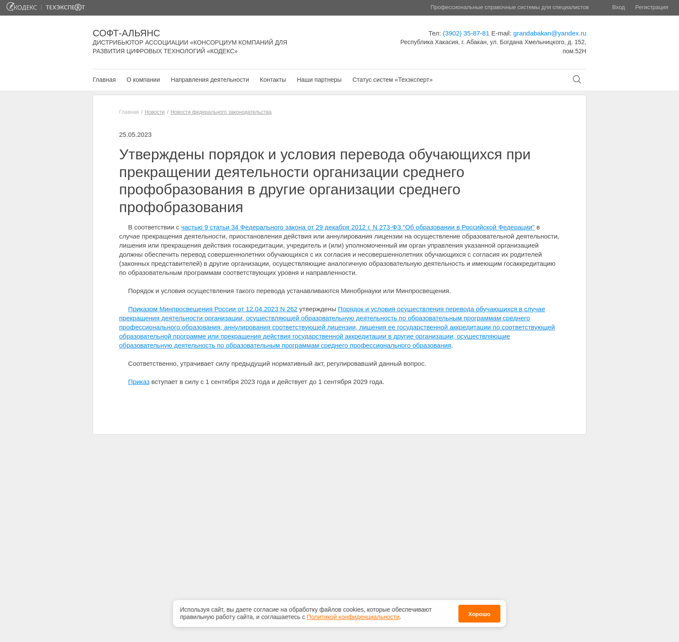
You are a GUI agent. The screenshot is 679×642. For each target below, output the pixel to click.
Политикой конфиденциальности (353, 616)
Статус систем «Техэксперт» (392, 79)
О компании (143, 79)
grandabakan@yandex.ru (549, 33)
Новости (155, 112)
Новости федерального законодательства (221, 112)
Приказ (138, 381)
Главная (104, 79)
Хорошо (479, 613)
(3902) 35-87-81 (466, 33)
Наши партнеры (319, 79)
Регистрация (651, 7)
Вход (618, 7)
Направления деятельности (210, 79)
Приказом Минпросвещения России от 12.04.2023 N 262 (212, 309)
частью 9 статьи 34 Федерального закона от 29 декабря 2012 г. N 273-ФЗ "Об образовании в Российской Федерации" (357, 227)
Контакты (273, 79)
